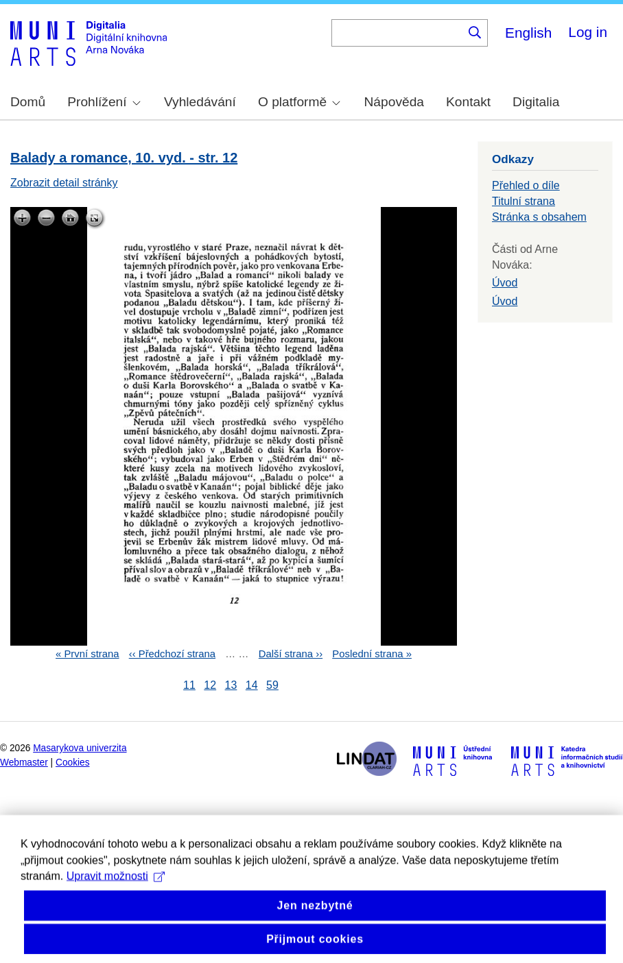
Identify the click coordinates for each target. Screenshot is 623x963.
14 (252, 685)
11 (189, 685)
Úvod (504, 283)
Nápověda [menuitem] (394, 101)
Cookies (73, 762)
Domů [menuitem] (27, 101)
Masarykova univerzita (79, 748)
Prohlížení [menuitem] (103, 101)
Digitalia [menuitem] (536, 101)
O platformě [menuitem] (299, 101)
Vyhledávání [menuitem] (200, 101)
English (528, 32)
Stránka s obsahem (539, 217)
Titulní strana (523, 201)
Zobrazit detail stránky (64, 182)
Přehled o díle (526, 185)
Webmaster (24, 762)
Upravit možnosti (116, 894)
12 (210, 685)
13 (231, 685)
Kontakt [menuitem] (468, 101)
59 (272, 685)
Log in (587, 32)
